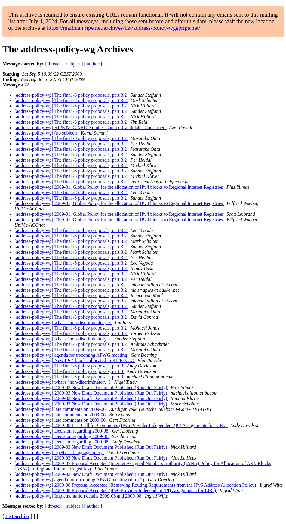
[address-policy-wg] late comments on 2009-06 (60, 409)
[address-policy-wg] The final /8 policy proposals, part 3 (69, 365)
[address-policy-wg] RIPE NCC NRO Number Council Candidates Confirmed (90, 127)
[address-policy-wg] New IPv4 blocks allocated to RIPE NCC (74, 360)
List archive (17, 516)
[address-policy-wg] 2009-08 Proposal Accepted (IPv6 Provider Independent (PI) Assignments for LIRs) (115, 490)
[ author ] (93, 63)
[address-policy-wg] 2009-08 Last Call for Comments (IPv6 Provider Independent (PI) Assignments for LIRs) (121, 425)
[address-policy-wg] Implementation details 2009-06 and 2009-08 (78, 495)
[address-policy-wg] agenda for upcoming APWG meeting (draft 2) (79, 479)
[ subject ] (73, 63)
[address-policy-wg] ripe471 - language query (59, 452)
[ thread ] (54, 63)
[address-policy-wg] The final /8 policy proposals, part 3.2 (71, 95)
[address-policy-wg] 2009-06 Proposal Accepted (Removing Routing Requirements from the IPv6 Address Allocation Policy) (135, 485)
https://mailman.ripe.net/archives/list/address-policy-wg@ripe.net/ (123, 28)
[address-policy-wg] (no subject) (46, 132)
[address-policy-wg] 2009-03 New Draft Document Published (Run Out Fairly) (91, 387)
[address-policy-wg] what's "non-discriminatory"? (63, 322)
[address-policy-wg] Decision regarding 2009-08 (61, 430)
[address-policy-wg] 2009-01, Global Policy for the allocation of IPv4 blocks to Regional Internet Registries (119, 187)
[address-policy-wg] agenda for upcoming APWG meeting (71, 355)
